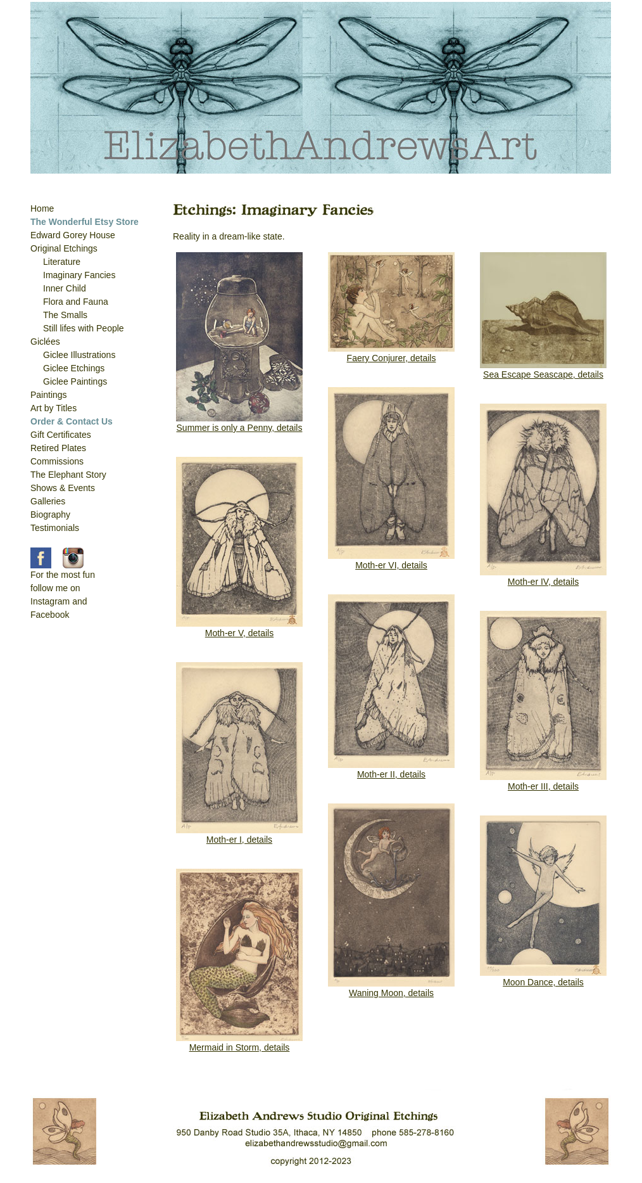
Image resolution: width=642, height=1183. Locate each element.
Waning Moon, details (391, 993)
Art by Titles (53, 408)
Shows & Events (62, 488)
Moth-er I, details (239, 839)
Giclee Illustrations (79, 355)
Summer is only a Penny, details (240, 428)
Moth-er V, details (239, 633)
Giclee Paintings (75, 381)
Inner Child (64, 288)
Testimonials (54, 528)
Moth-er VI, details (391, 565)
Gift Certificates (60, 435)
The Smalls (65, 315)
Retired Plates (58, 448)
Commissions (57, 461)
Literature (61, 262)
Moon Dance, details (543, 982)
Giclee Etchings (73, 368)
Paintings (48, 395)
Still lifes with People (83, 328)
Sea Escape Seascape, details (543, 374)
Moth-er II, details (391, 774)
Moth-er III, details (543, 786)
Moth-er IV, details (543, 582)
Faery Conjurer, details (391, 358)
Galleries (47, 501)
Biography (50, 514)
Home (42, 208)
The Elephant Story (68, 475)
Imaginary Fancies (79, 275)
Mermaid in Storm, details (239, 1047)
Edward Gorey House (72, 235)
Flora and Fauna (75, 302)
